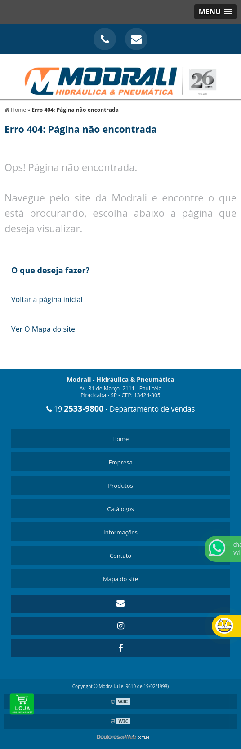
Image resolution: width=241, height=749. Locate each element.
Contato (120, 556)
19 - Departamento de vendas (120, 409)
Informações (120, 532)
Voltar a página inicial (46, 299)
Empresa (120, 462)
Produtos (120, 486)
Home (120, 439)
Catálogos (120, 509)
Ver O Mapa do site (43, 329)
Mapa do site (120, 579)
